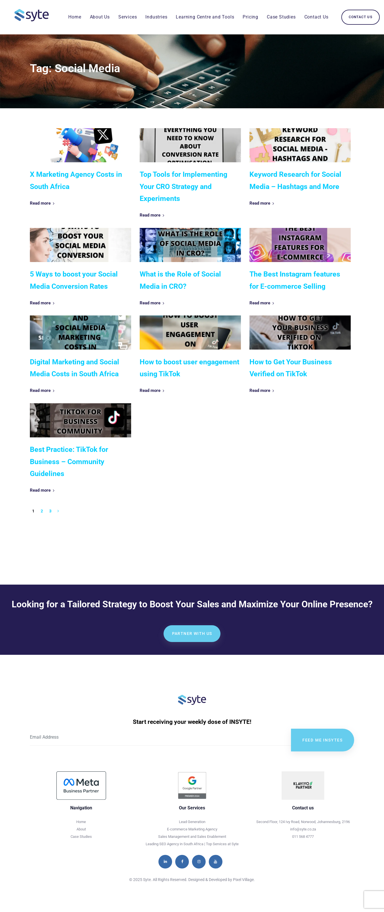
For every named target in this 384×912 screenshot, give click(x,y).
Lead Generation (192, 822)
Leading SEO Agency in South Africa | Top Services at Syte (192, 844)
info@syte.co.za (303, 829)
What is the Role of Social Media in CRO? (180, 280)
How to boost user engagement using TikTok (189, 368)
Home (81, 822)
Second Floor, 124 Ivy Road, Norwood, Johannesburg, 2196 (303, 822)
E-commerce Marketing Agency (192, 829)
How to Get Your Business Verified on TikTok (290, 368)
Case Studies (81, 836)
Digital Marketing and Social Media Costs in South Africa (74, 368)
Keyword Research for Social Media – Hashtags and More (295, 180)
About (81, 829)
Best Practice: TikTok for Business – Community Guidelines (69, 461)
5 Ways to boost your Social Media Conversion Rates (74, 280)
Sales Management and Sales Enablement (192, 836)
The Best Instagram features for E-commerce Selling (294, 280)
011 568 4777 (303, 836)
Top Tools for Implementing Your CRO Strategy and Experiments (183, 186)
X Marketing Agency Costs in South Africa (76, 180)
